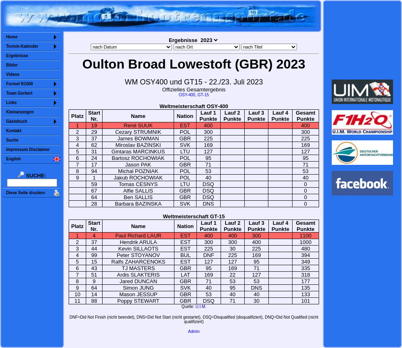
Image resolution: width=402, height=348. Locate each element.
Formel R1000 (19, 84)
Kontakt (13, 131)
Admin (193, 331)
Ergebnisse (17, 55)
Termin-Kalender (22, 46)
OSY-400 (187, 95)
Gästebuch (16, 121)
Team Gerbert (19, 93)
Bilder (12, 65)
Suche (12, 140)
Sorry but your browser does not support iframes (362, 40)
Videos (13, 74)
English (13, 159)
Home (12, 37)
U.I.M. (200, 306)
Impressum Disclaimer (28, 149)
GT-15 (203, 95)
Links (11, 102)
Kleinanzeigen (20, 112)
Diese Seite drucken (25, 193)
